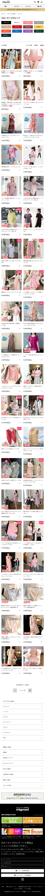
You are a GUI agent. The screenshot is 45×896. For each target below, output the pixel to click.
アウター (5, 727)
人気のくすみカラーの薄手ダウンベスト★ (11, 480)
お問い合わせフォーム (6, 866)
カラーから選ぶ (7, 785)
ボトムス (5, 716)
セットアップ (6, 722)
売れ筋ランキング (8, 757)
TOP (3, 886)
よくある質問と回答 (6, 863)
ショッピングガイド (6, 859)
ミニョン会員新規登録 (22, 870)
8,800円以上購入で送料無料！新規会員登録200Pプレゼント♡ (22, 9)
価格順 (36, 45)
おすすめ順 (29, 45)
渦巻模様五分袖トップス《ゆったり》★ (10, 166)
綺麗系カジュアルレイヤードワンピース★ (11, 292)
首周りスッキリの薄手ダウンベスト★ (10, 448)
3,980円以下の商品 (8, 774)
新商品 (5, 752)
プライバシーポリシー (38, 886)
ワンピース (6, 706)
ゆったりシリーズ (8, 763)
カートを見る (28, 888)
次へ (30, 690)
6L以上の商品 (6, 769)
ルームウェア (6, 732)
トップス (5, 711)
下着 (4, 737)
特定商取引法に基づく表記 (24, 886)
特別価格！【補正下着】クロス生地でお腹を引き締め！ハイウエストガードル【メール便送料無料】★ (11, 104)
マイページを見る (18, 888)
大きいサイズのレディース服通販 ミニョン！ (20, 891)
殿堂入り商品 (6, 780)
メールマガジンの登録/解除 (22, 875)
